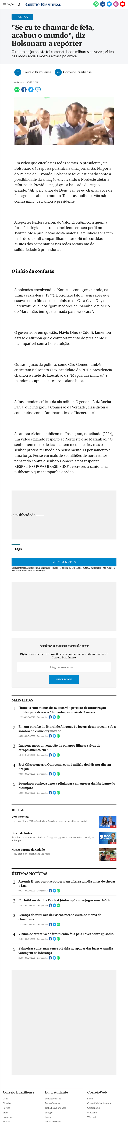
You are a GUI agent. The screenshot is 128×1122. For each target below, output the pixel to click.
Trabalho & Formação (55, 1107)
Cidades (7, 1103)
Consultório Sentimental (99, 1103)
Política (6, 1107)
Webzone (92, 1112)
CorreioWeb (97, 1092)
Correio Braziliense (18, 1092)
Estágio (48, 1112)
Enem (48, 1117)
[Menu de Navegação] (9, 4)
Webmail (91, 1117)
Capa (5, 1098)
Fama (90, 1098)
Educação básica (53, 1098)
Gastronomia (93, 1107)
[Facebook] (102, 6)
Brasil (5, 1112)
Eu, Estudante (56, 1092)
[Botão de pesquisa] (18, 4)
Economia (8, 1117)
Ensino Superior (53, 1103)
